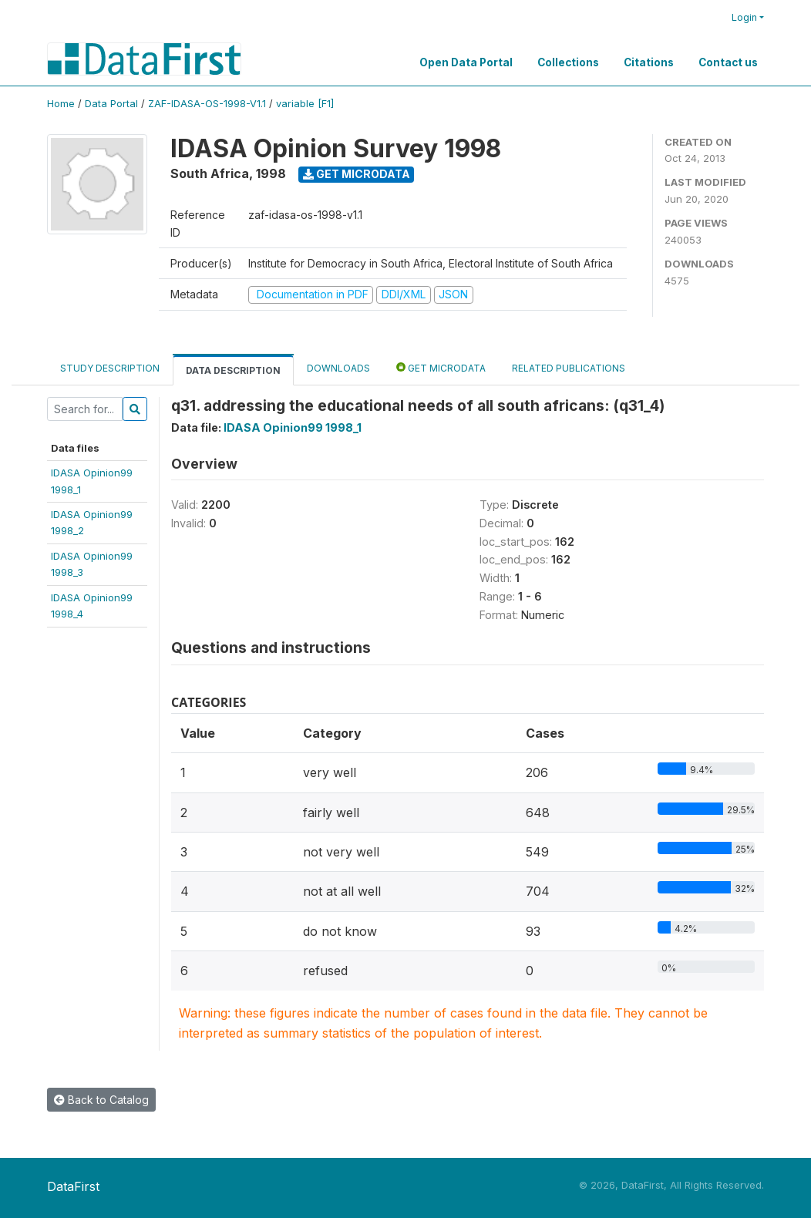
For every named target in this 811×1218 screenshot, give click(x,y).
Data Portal (111, 103)
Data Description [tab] (233, 370)
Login (744, 17)
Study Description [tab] (110, 368)
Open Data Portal (466, 62)
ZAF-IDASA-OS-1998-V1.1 (207, 103)
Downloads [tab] (338, 368)
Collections (568, 62)
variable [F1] (305, 103)
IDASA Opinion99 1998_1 (293, 427)
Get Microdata (356, 173)
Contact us (728, 62)
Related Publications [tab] (568, 368)
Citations (649, 62)
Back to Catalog (101, 1099)
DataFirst (73, 1186)
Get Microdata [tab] (441, 367)
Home (61, 103)
